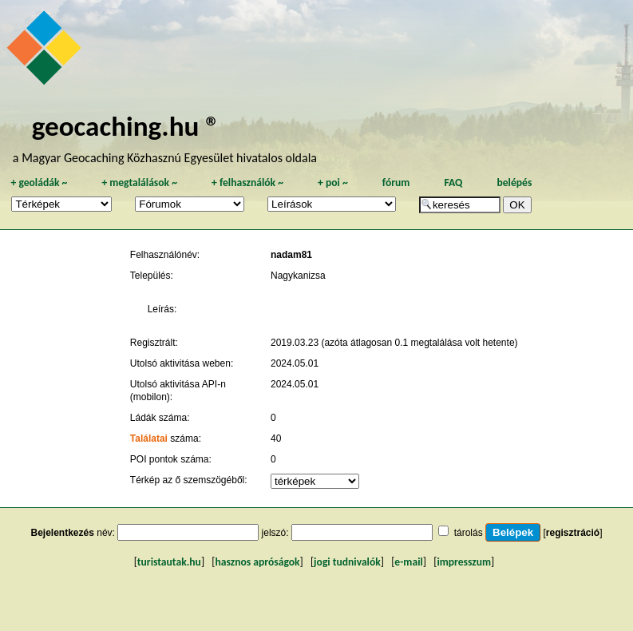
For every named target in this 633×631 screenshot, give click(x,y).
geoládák (38, 182)
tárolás (468, 532)
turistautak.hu (169, 562)
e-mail (408, 562)
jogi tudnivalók (347, 562)
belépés (514, 182)
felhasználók (247, 182)
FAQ (453, 182)
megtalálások (139, 182)
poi (333, 182)
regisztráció (572, 532)
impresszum (464, 562)
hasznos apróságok (257, 562)
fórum (396, 182)
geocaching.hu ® (126, 126)
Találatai (149, 438)
